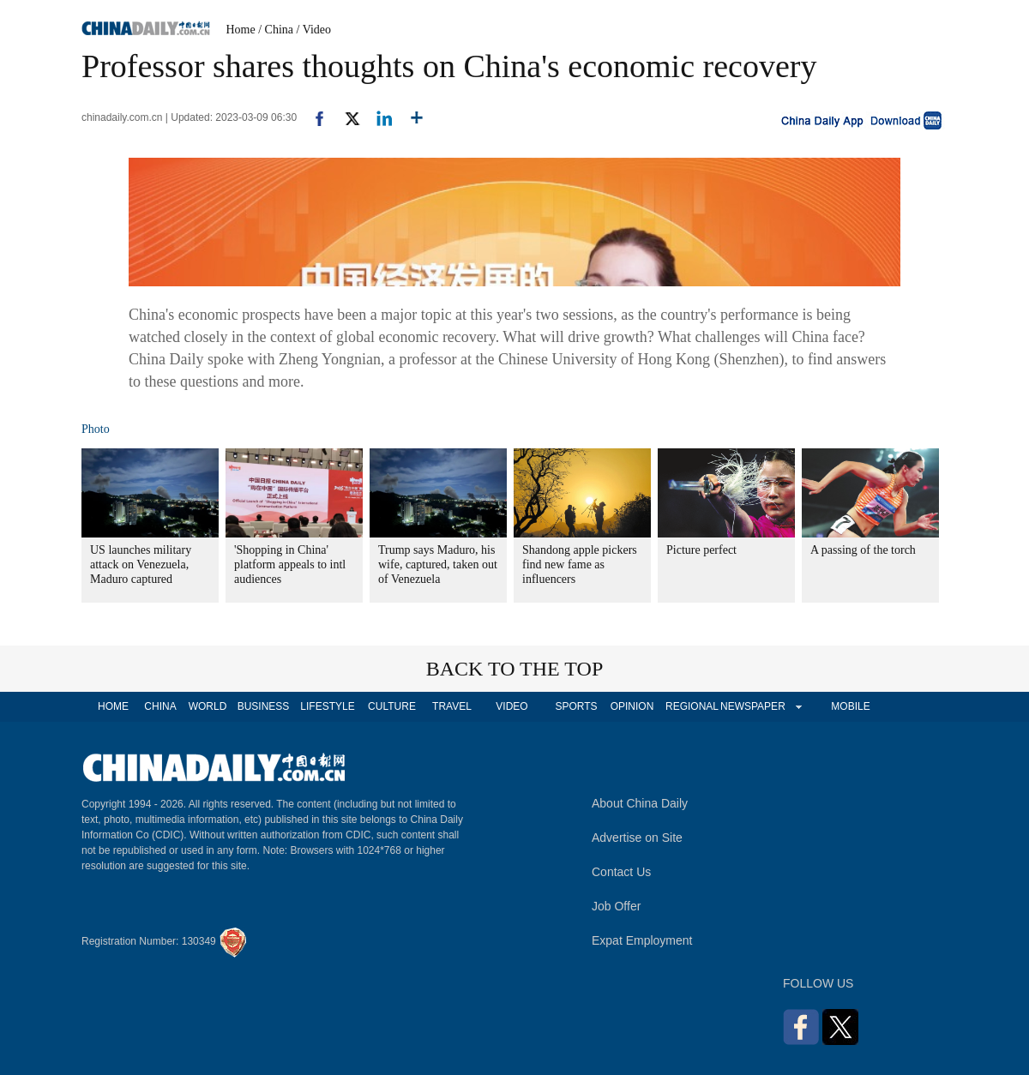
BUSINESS (264, 706)
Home (241, 29)
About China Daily (640, 803)
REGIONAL (692, 706)
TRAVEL (452, 706)
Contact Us (621, 872)
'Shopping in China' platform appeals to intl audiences (290, 565)
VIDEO (511, 706)
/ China (275, 29)
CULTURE (392, 706)
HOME (113, 706)
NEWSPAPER (752, 706)
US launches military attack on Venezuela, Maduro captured (140, 565)
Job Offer (616, 906)
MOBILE (850, 706)
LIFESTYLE (327, 706)
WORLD (208, 706)
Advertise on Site (637, 837)
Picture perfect (701, 550)
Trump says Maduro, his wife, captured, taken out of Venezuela (437, 565)
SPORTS (576, 706)
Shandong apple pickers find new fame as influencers (579, 565)
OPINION (632, 706)
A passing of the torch (863, 550)
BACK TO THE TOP (515, 669)
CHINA (160, 706)
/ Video (314, 29)
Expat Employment (642, 940)
